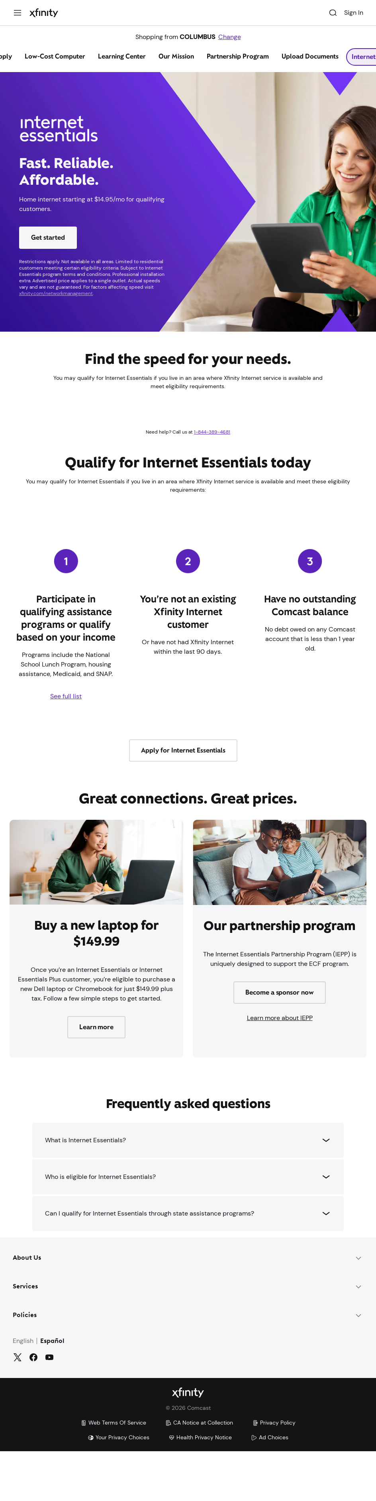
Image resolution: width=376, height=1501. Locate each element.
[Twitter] (17, 1357)
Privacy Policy (274, 1422)
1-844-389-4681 (212, 432)
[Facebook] (33, 1357)
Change (229, 37)
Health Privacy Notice (200, 1437)
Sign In (353, 12)
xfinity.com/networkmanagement (56, 293)
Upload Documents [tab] (310, 56)
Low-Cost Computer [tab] (55, 56)
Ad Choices (269, 1437)
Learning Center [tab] (122, 56)
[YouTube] (49, 1357)
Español (52, 1341)
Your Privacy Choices (118, 1437)
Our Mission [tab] (176, 56)
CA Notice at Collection (199, 1422)
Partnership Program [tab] (238, 56)
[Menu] (17, 12)
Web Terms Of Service (113, 1422)
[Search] (333, 12)
